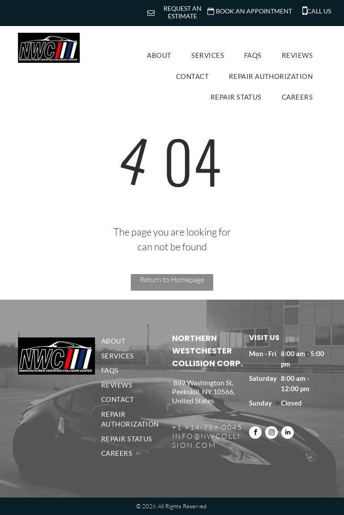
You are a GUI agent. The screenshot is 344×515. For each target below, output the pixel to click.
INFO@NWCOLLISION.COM (206, 441)
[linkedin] (287, 433)
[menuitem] (162, 55)
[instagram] (271, 433)
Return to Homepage (172, 279)
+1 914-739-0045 (207, 427)
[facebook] (255, 433)
